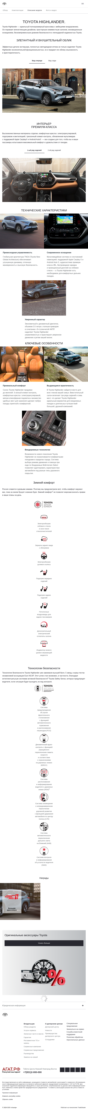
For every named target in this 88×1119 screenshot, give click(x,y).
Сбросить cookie (7, 1099)
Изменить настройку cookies (11, 1096)
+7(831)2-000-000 (32, 1072)
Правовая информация (10, 1093)
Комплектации (17, 10)
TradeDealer (82, 1107)
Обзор (5, 10)
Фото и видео (51, 10)
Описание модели (35, 10)
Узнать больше (44, 943)
